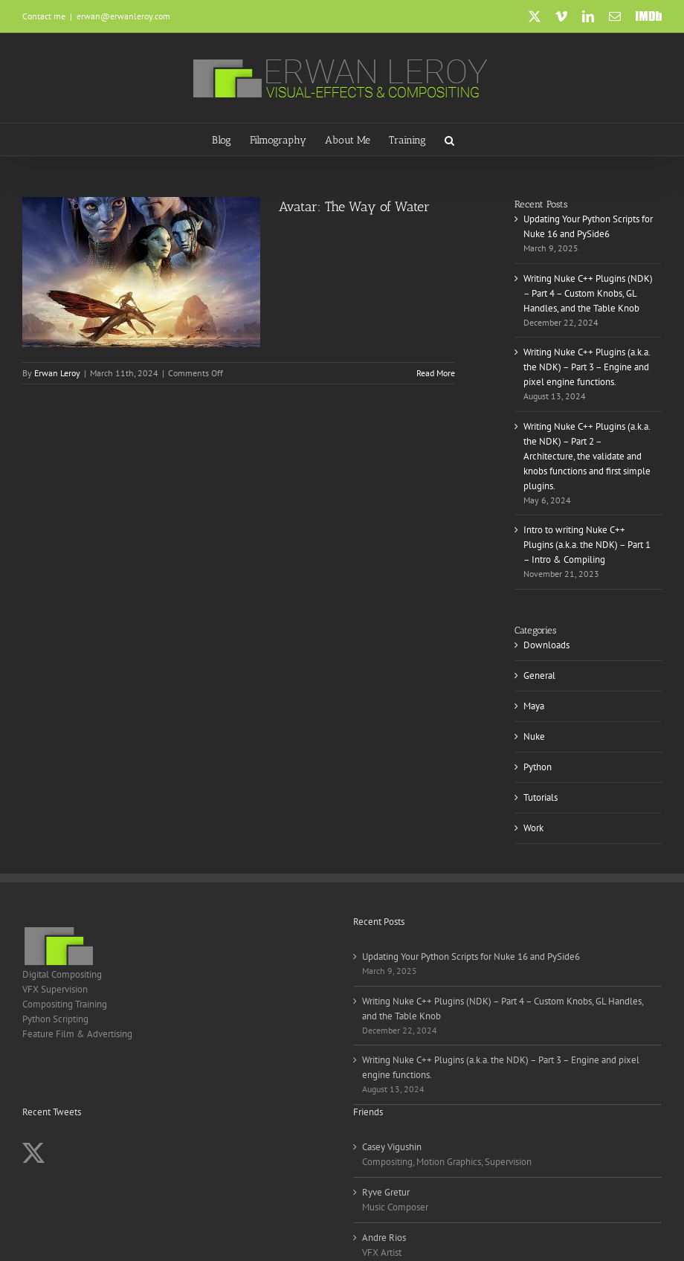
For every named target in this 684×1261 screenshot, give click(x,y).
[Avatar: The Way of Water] (141, 272)
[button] (449, 139)
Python (537, 767)
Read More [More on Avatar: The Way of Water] (435, 372)
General (539, 675)
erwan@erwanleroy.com (123, 16)
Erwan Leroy (57, 372)
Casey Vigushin (392, 1147)
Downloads (546, 645)
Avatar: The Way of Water (354, 207)
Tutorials (540, 797)
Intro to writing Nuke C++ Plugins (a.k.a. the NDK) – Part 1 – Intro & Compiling (587, 544)
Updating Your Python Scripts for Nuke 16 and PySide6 (471, 956)
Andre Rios (384, 1237)
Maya (533, 706)
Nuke (534, 736)
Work (533, 828)
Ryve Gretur (386, 1192)
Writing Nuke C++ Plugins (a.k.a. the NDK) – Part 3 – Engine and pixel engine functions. (586, 367)
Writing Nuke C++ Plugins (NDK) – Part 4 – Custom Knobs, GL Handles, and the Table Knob (588, 293)
